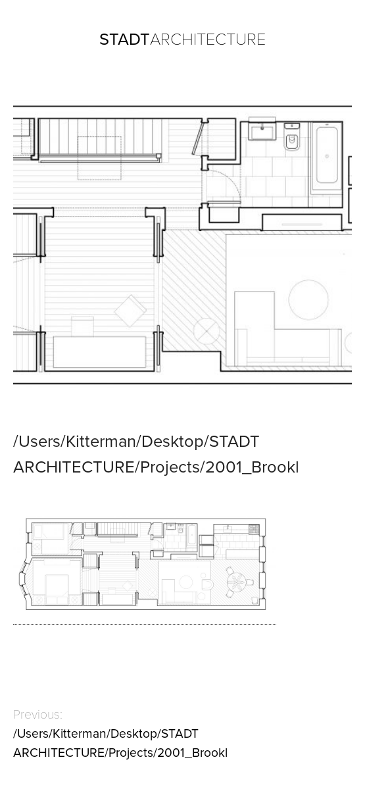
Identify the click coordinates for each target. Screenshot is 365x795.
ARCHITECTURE (182, 39)
